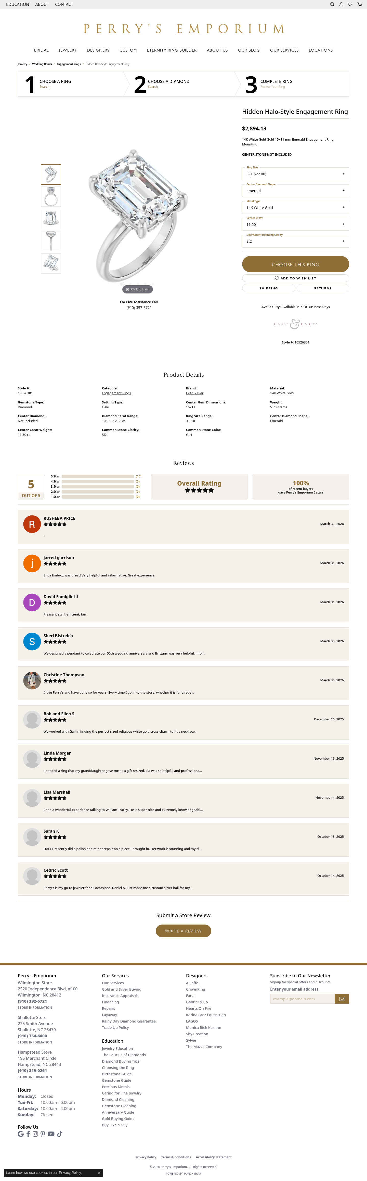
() (138, 476)
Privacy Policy (145, 1157)
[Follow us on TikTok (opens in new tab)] (59, 1134)
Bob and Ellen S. (59, 714)
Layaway (109, 1014)
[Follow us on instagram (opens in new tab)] (35, 1134)
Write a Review (183, 931)
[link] (63, 4)
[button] (17, 4)
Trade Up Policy (115, 1027)
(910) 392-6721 (139, 307)
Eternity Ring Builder (172, 50)
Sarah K (51, 831)
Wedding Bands (42, 64)
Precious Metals (115, 1086)
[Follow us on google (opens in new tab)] (21, 1134)
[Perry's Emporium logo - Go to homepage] (183, 27)
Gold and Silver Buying (121, 989)
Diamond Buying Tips (120, 1061)
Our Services (284, 50)
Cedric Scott (56, 870)
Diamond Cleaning (118, 1099)
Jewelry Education (117, 1048)
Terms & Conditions (176, 1157)
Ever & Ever (194, 393)
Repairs (108, 1008)
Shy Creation (197, 1033)
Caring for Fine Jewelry (121, 1093)
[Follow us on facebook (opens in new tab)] (28, 1134)
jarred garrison (59, 557)
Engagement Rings (69, 64)
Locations (321, 50)
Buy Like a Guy (114, 1125)
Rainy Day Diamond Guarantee (129, 1021)
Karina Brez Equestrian (206, 1014)
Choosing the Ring (118, 1067)
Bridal (41, 50)
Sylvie (191, 1040)
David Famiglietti (61, 596)
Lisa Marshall (57, 792)
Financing (110, 1002)
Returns (323, 288)
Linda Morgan (58, 753)
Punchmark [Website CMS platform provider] (192, 1173)
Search (44, 87)
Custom (128, 50)
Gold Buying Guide (118, 1118)
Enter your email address (294, 989)
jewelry (22, 64)
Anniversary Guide (118, 1112)
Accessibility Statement (214, 1157)
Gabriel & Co (197, 1002)
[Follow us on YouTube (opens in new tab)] (51, 1134)
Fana (190, 995)
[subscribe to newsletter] (342, 999)
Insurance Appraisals (120, 995)
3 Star (55, 486)
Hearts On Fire (198, 1008)
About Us (217, 50)
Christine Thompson (64, 675)
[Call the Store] (32, 1001)
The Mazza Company (204, 1046)
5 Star (55, 476)
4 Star (55, 481)
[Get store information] (35, 1007)
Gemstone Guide (116, 1080)
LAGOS (192, 1021)
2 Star (55, 491)
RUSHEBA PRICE (59, 518)
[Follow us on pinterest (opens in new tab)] (43, 1134)
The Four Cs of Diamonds (124, 1054)
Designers (98, 50)
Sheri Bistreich (58, 635)
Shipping (268, 288)
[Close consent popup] (99, 1172)
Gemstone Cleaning (119, 1105)
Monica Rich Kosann (203, 1027)
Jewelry (68, 50)
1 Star (55, 497)
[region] (137, 219)
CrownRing (195, 989)
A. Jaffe (192, 982)
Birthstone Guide (117, 1074)
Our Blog (249, 50)
